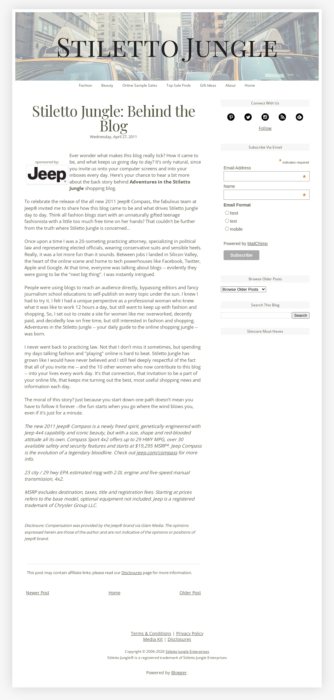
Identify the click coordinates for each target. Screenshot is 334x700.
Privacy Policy (189, 633)
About (230, 85)
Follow (265, 128)
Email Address (265, 167)
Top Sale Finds (178, 85)
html (234, 213)
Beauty (107, 85)
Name (265, 186)
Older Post (190, 593)
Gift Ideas (208, 85)
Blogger (179, 672)
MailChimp (257, 243)
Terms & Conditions (151, 633)
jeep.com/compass (156, 452)
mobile (236, 229)
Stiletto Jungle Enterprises (187, 651)
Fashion (85, 85)
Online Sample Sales (139, 85)
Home (250, 85)
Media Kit (153, 639)
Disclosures (131, 572)
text (233, 221)
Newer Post (37, 593)
